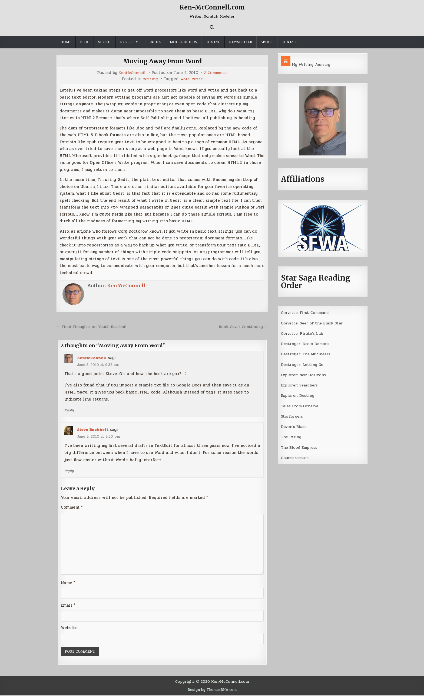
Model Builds (183, 42)
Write (198, 79)
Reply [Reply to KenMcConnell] (69, 410)
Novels (127, 42)
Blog (85, 42)
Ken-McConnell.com (212, 7)
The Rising (292, 437)
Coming (213, 42)
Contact (289, 42)
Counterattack (295, 457)
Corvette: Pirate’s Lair (304, 333)
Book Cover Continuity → (242, 326)
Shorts (104, 42)
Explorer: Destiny (298, 395)
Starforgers (292, 416)
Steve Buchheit (93, 429)
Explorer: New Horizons (305, 375)
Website (69, 629)
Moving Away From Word (162, 61)
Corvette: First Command (306, 312)
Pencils (153, 42)
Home (66, 42)
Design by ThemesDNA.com (212, 691)
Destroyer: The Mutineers (306, 354)
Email (68, 606)
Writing (150, 79)
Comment (72, 507)
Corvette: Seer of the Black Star (313, 323)
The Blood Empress (300, 447)
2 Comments (216, 73)
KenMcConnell (131, 73)
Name (68, 583)
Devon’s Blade (295, 426)
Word (185, 79)
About (267, 42)
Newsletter (240, 42)
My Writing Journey (312, 64)
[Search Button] (212, 27)
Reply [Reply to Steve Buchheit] (69, 471)
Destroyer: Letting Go (303, 364)
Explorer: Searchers (300, 385)
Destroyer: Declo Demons (306, 343)
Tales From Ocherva (301, 406)
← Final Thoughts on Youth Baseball (93, 326)
